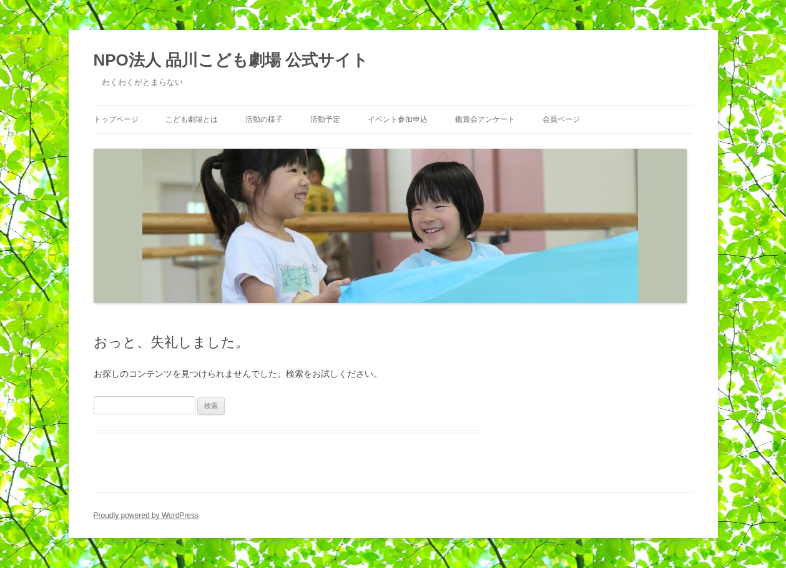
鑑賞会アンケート (485, 119)
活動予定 (325, 119)
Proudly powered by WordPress (146, 515)
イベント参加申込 (398, 119)
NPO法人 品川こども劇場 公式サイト (231, 60)
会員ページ (561, 119)
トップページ (116, 119)
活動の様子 (264, 119)
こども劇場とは (191, 119)
